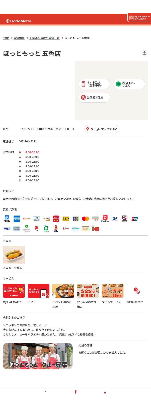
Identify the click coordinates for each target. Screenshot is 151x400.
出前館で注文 (92, 97)
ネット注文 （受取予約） (92, 83)
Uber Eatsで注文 (125, 83)
